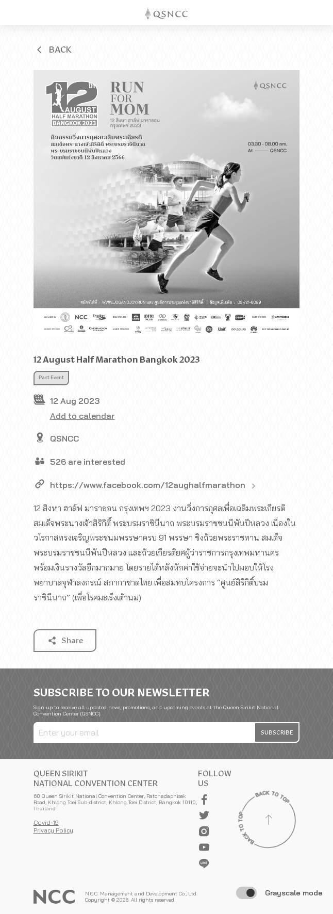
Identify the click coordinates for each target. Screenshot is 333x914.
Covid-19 (46, 822)
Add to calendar (82, 416)
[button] (53, 49)
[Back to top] (268, 821)
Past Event (51, 377)
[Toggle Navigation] (320, 12)
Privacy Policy (53, 830)
